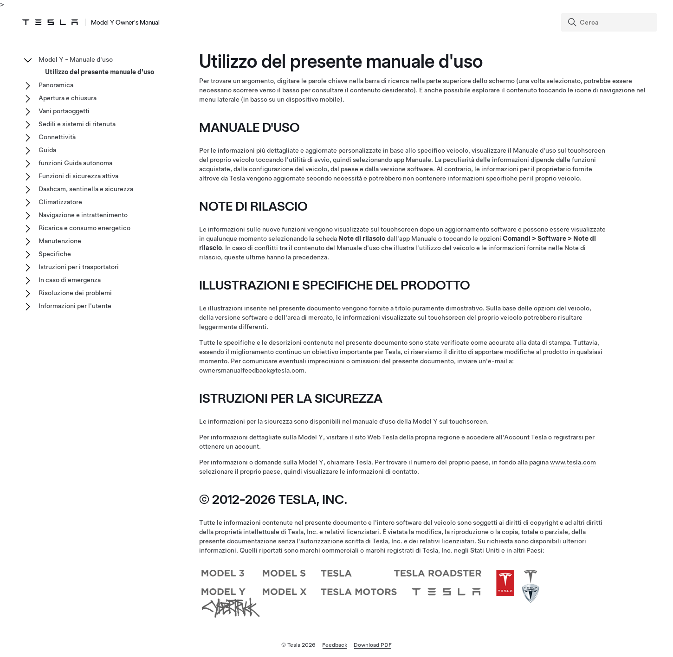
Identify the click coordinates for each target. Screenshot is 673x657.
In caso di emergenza (70, 279)
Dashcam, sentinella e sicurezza (86, 189)
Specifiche (55, 254)
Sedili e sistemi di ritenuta (77, 124)
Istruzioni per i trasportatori (79, 267)
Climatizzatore (60, 202)
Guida (47, 150)
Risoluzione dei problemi (75, 292)
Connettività (57, 137)
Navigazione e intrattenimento (83, 215)
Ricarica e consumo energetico (84, 228)
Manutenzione (60, 241)
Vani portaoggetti (64, 111)
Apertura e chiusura (68, 98)
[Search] (610, 22)
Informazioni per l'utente (75, 305)
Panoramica (56, 85)
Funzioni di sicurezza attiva (78, 176)
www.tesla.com (573, 462)
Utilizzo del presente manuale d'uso (99, 72)
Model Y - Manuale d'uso (76, 59)
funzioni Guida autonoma (75, 163)
